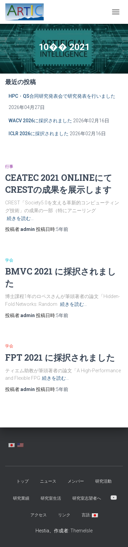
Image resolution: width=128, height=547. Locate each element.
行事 (9, 166)
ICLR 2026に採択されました (39, 133)
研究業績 (21, 498)
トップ (22, 481)
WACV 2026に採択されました (40, 120)
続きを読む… (20, 218)
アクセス (38, 515)
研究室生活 (51, 498)
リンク (64, 515)
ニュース (48, 481)
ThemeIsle (81, 530)
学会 (9, 260)
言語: (90, 515)
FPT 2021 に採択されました (60, 357)
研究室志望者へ (86, 498)
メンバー (76, 481)
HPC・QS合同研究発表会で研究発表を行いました (62, 96)
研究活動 (103, 481)
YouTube (113, 498)
